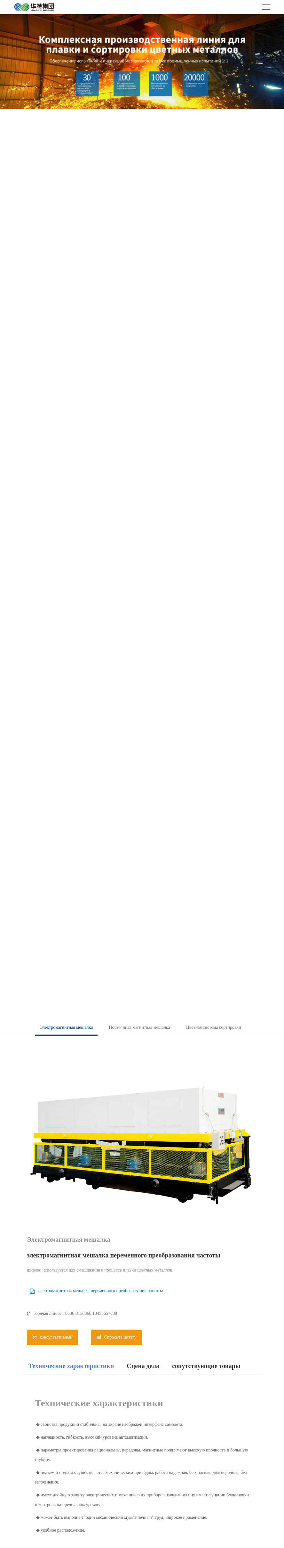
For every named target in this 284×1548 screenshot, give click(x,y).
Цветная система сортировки (213, 1027)
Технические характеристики (71, 1365)
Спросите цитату (117, 1337)
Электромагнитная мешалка (66, 1027)
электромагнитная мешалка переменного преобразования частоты (100, 1290)
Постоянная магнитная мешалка (139, 1027)
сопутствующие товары (206, 1365)
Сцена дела (143, 1365)
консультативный (52, 1337)
